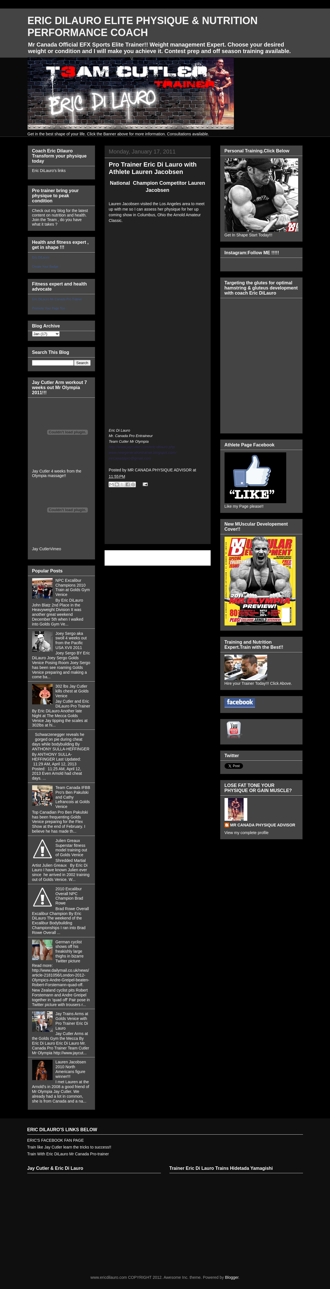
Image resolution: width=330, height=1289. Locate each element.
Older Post (195, 557)
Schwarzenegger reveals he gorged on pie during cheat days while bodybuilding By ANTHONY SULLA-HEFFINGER (61, 741)
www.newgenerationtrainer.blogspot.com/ (142, 452)
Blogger (231, 1277)
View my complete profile (247, 832)
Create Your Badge (45, 266)
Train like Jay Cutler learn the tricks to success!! (69, 1147)
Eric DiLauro (40, 257)
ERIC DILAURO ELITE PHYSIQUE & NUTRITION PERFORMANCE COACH (143, 26)
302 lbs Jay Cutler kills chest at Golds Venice (72, 691)
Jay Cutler (41, 549)
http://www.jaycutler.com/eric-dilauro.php (142, 447)
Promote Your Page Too (48, 308)
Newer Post (121, 557)
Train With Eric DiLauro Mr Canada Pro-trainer (68, 1154)
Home (158, 557)
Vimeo (55, 549)
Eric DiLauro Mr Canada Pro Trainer (57, 299)
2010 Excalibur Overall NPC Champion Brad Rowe (69, 896)
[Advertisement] (157, 522)
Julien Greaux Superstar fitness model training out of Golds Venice (71, 847)
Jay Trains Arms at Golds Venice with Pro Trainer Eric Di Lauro (71, 1020)
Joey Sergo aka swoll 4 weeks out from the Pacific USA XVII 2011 (71, 640)
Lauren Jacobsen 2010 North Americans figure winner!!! (70, 1069)
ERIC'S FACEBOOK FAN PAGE (55, 1140)
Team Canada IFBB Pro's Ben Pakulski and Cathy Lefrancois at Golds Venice (72, 797)
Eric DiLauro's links (49, 170)
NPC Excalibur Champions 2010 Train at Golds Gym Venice (72, 587)
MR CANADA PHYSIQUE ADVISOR (262, 825)
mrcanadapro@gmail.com (130, 458)
